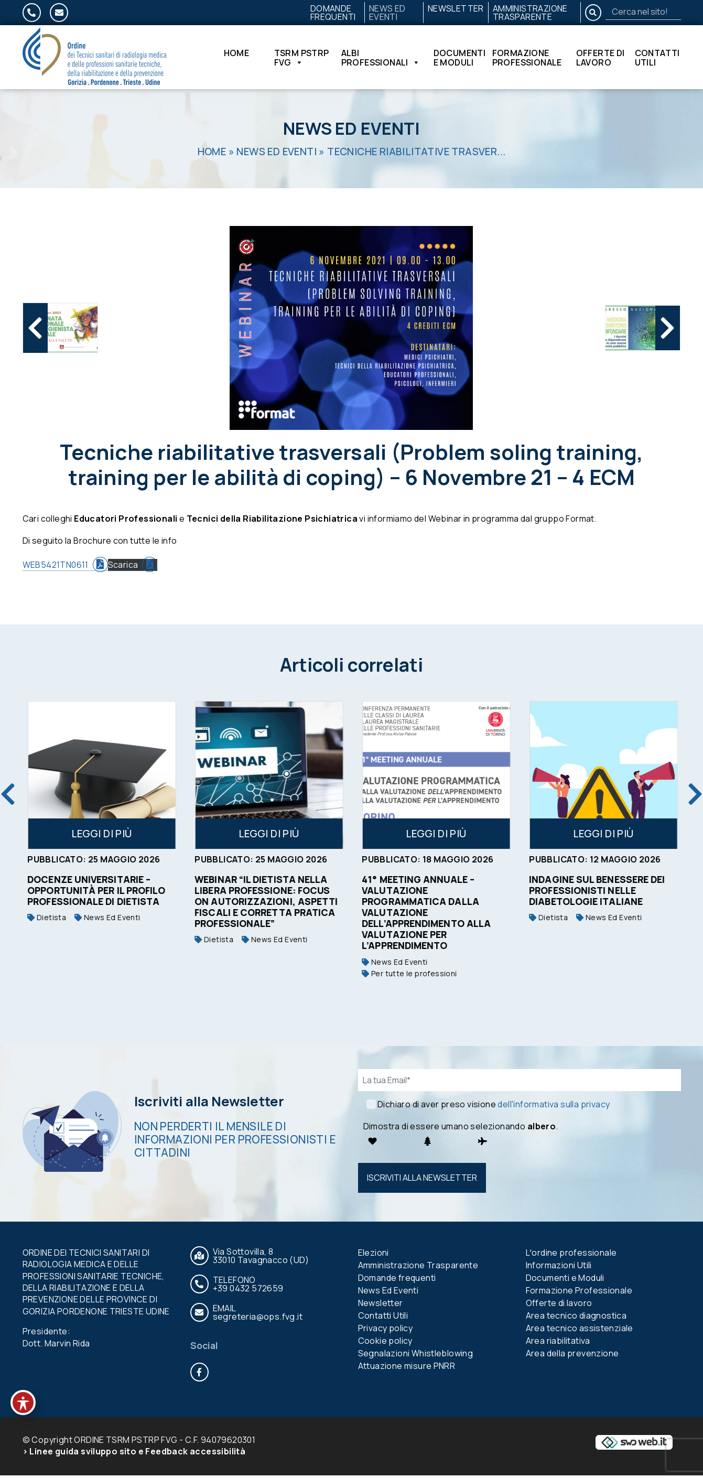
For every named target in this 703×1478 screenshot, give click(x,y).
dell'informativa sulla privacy (553, 1107)
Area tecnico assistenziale (579, 1330)
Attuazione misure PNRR (407, 1368)
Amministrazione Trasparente (530, 13)
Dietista (184, 920)
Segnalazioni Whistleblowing (415, 1356)
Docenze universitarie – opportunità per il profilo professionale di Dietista (233, 893)
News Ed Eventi (387, 13)
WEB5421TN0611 (56, 568)
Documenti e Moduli (460, 58)
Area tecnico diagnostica (576, 1318)
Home (237, 55)
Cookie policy (385, 1343)
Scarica (123, 568)
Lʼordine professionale (571, 1255)
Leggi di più (71, 836)
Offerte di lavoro (600, 58)
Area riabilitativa (558, 1343)
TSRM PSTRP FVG (301, 58)
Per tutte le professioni (546, 976)
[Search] (643, 11)
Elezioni (373, 1255)
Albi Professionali (380, 58)
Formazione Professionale (527, 58)
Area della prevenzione (572, 1356)
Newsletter (456, 8)
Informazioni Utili (559, 1268)
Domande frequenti (333, 13)
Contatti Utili (657, 58)
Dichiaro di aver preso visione (493, 1107)
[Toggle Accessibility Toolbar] (23, 1402)
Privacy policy (385, 1330)
